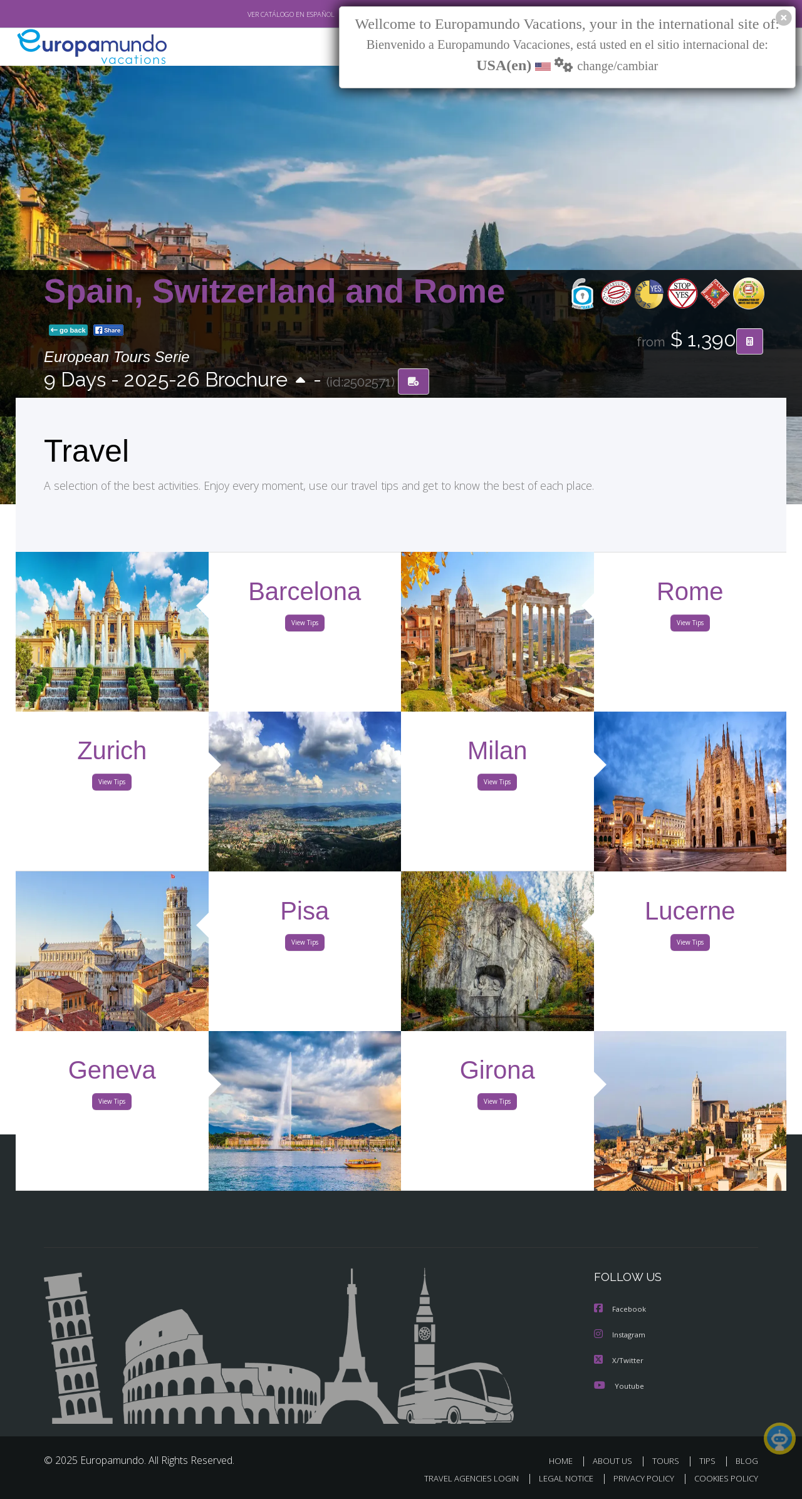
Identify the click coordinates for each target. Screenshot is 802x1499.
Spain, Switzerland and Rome (274, 290)
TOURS (668, 1460)
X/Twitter (619, 1359)
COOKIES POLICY (723, 1478)
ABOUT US (616, 1460)
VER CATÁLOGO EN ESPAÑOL (262, 14)
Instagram (621, 1334)
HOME (565, 1460)
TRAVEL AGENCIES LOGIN (460, 1478)
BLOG (747, 1460)
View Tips (304, 625)
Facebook (621, 1309)
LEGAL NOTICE (557, 1478)
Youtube (619, 1384)
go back (68, 331)
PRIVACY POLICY (638, 1478)
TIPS (709, 1460)
